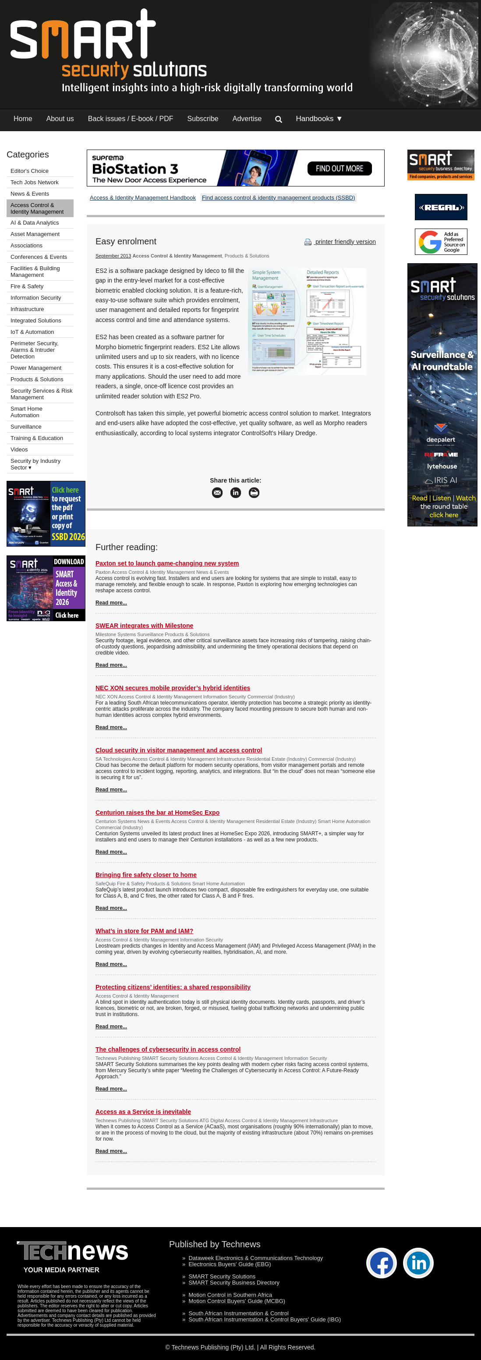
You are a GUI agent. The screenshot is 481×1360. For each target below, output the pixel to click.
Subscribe (203, 118)
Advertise (247, 118)
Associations (26, 245)
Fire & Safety (27, 286)
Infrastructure (27, 309)
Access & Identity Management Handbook (143, 197)
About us (60, 118)
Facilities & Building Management (35, 271)
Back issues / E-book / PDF (130, 118)
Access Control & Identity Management (37, 208)
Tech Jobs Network (35, 182)
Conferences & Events (39, 257)
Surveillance (26, 426)
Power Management (36, 368)
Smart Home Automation (26, 412)
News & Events (30, 193)
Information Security (36, 297)
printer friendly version (339, 241)
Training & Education (37, 438)
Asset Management (35, 234)
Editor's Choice (30, 171)
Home (23, 118)
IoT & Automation (32, 332)
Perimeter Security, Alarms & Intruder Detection (35, 350)
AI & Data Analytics (35, 222)
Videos (19, 449)
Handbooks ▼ (319, 119)
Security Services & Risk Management (42, 394)
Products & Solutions (37, 379)
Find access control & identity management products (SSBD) (278, 197)
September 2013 (113, 255)
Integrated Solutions (36, 320)
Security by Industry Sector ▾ (35, 464)
